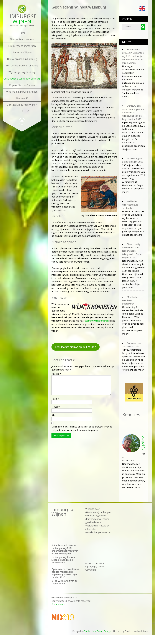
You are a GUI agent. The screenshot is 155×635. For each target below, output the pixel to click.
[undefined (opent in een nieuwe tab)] (97, 320)
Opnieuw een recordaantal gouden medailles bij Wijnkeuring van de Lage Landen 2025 (65, 573)
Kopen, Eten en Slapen (22, 85)
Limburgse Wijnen (22, 52)
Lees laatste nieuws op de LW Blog (75, 347)
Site (53, 418)
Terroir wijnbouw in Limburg (22, 65)
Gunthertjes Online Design (97, 631)
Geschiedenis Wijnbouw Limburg (22, 78)
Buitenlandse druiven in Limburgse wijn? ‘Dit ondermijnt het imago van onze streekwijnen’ (64, 549)
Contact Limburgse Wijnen (22, 104)
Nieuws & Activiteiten (22, 39)
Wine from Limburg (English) (22, 91)
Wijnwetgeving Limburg (22, 72)
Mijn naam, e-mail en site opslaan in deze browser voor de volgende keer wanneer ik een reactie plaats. (81, 432)
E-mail (55, 410)
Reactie (56, 373)
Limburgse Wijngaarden (22, 46)
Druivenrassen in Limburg (22, 59)
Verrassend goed (143, 443)
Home (22, 33)
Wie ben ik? (22, 98)
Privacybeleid (58, 604)
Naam (55, 402)
